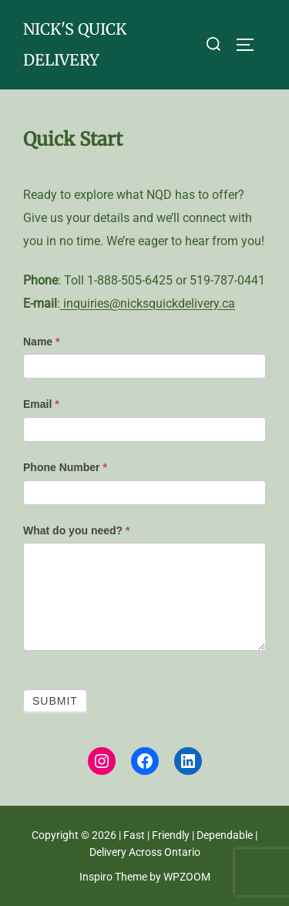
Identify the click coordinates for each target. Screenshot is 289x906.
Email (41, 404)
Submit (55, 701)
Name (41, 341)
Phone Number (65, 467)
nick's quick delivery (74, 44)
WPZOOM (186, 877)
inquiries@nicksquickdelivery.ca (147, 303)
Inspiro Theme (113, 877)
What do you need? (76, 530)
